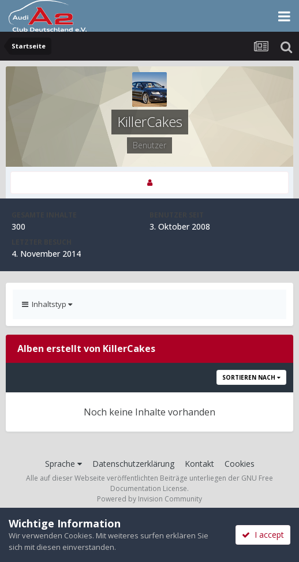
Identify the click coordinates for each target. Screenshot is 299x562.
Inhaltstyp (47, 304)
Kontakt (199, 463)
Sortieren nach (251, 377)
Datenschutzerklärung (133, 463)
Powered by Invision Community (149, 499)
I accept (263, 534)
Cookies (240, 463)
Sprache (63, 463)
